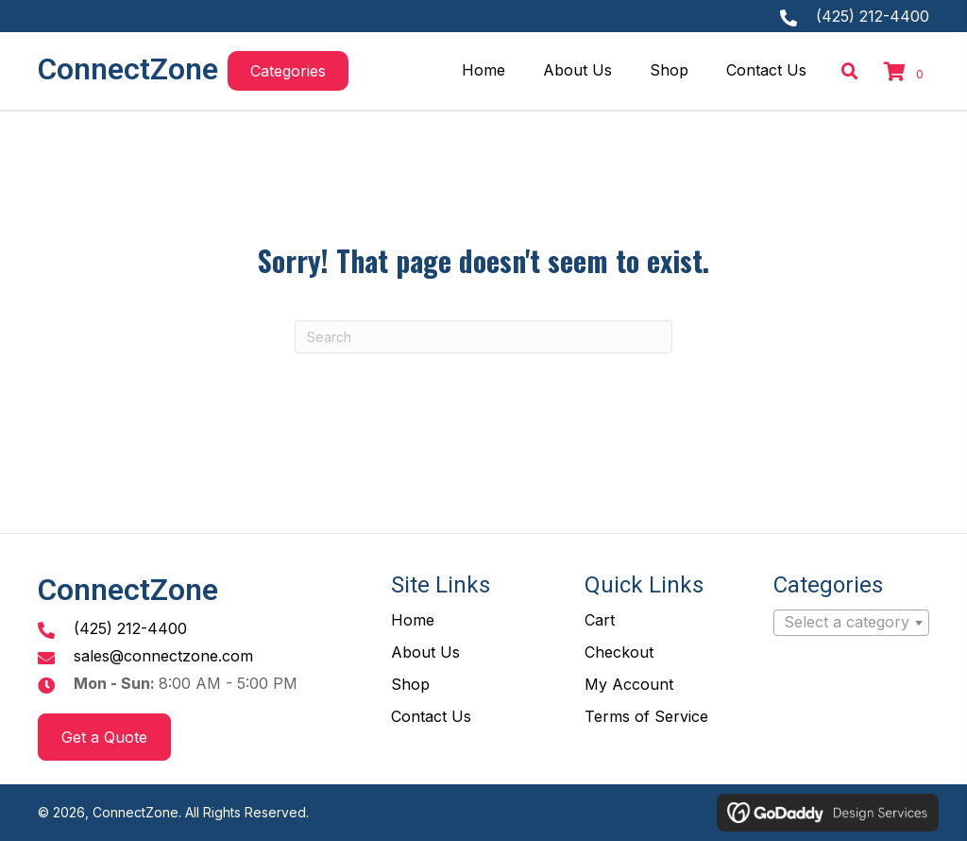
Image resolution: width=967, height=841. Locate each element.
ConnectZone (128, 69)
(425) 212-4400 (872, 16)
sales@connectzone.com (163, 655)
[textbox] (851, 622)
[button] (288, 71)
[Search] (483, 336)
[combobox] (851, 622)
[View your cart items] (906, 73)
